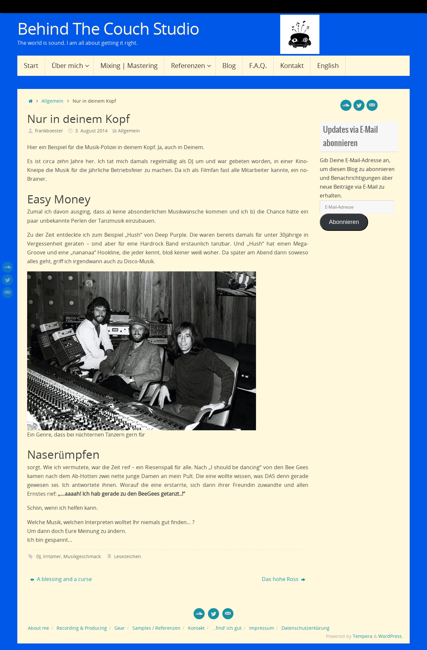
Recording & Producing (82, 628)
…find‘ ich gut (227, 628)
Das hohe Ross (283, 579)
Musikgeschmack (82, 556)
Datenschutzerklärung (306, 628)
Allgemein (52, 101)
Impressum (261, 628)
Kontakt (196, 628)
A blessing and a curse (61, 579)
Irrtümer (52, 556)
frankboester (49, 131)
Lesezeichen (127, 556)
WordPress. (390, 636)
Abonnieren (344, 222)
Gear (119, 628)
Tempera (362, 636)
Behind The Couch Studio (108, 29)
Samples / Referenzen (156, 628)
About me (38, 628)
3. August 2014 (91, 131)
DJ (38, 556)
